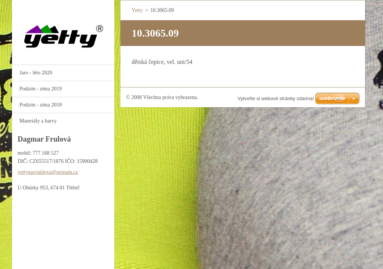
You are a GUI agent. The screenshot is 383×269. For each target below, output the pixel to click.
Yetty (137, 10)
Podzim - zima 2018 (40, 105)
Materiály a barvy (38, 121)
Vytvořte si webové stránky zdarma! (276, 98)
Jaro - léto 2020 (35, 72)
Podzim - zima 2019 (40, 89)
